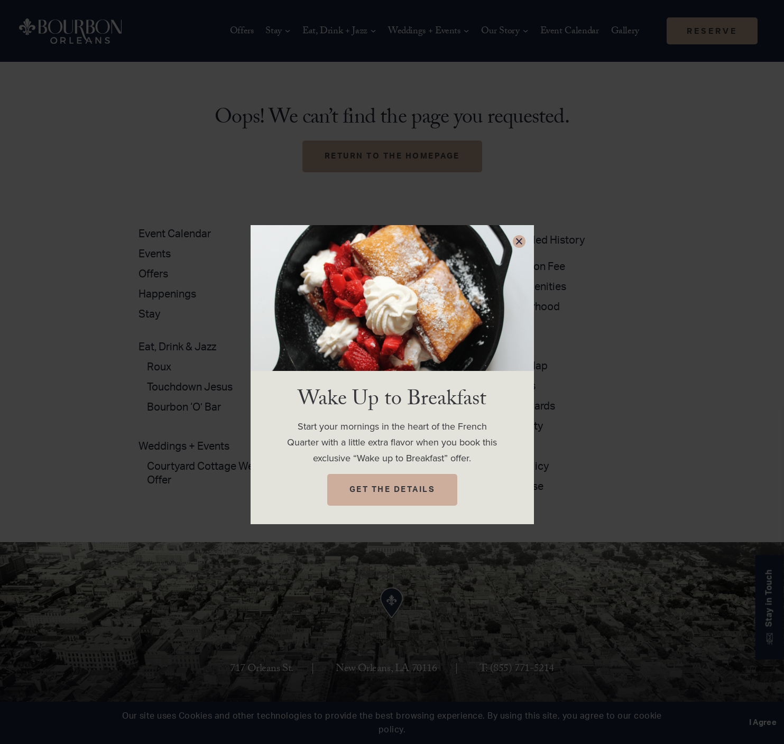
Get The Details (392, 490)
